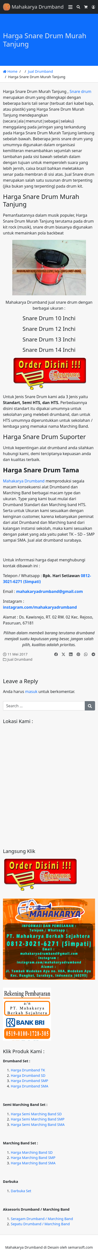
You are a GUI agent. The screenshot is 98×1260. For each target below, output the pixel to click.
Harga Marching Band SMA (33, 1163)
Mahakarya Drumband (23, 481)
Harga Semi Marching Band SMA (38, 1124)
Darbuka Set (21, 1191)
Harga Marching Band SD (32, 1152)
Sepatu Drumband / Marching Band (40, 1224)
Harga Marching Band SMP (33, 1157)
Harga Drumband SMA (29, 1086)
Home (10, 71)
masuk (31, 691)
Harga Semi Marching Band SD (36, 1114)
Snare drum (80, 91)
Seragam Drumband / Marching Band (42, 1218)
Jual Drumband (40, 71)
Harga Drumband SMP (29, 1080)
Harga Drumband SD (28, 1075)
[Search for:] (44, 705)
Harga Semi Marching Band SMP (37, 1119)
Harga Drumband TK (28, 1070)
